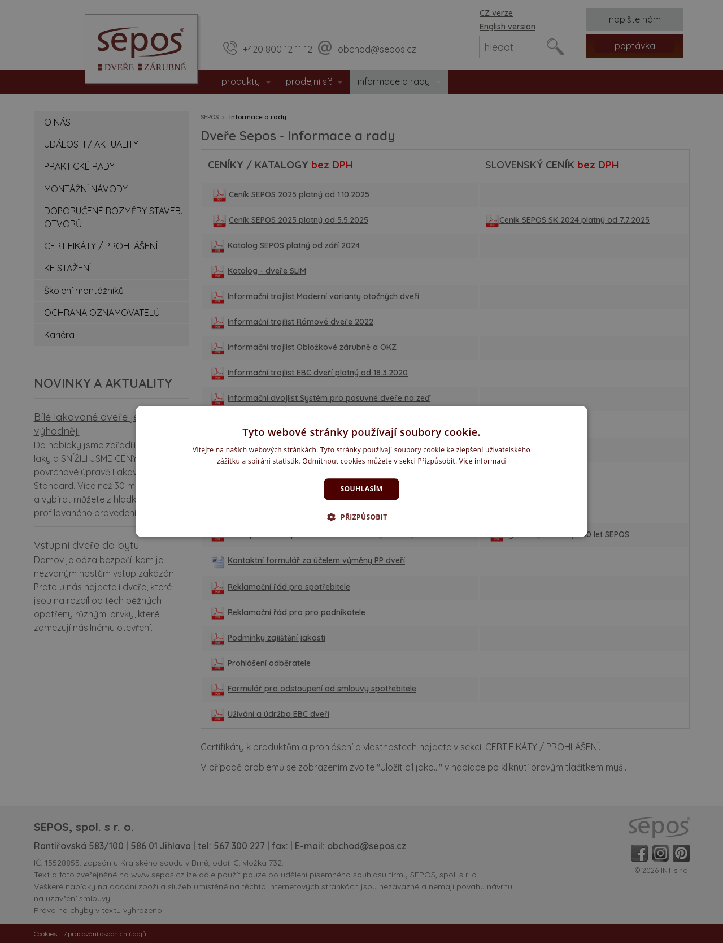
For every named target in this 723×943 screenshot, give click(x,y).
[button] (361, 517)
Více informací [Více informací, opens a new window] (482, 461)
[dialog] (361, 471)
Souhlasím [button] (362, 489)
